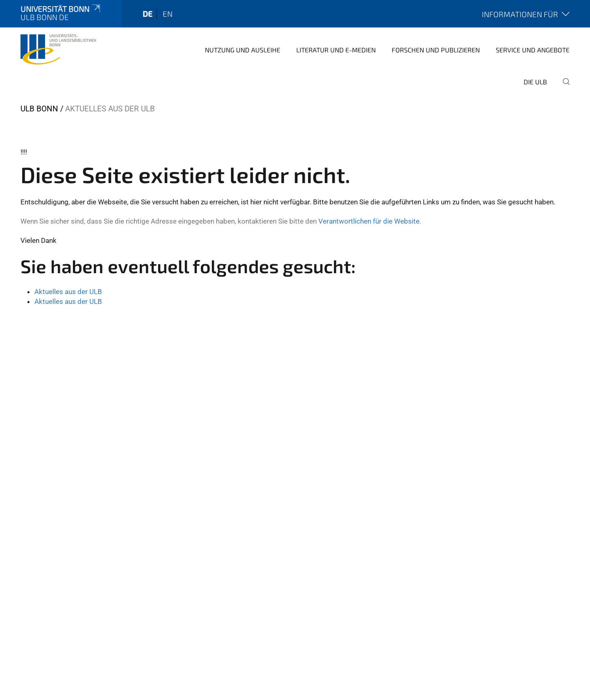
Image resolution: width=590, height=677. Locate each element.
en (167, 13)
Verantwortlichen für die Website (369, 221)
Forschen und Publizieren (436, 50)
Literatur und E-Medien (336, 50)
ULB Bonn (39, 108)
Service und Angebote (533, 50)
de (147, 13)
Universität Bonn (61, 9)
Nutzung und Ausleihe (242, 50)
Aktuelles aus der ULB (68, 292)
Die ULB (535, 82)
